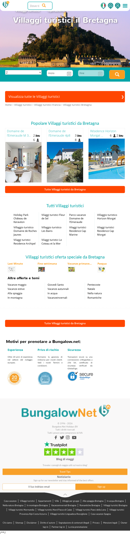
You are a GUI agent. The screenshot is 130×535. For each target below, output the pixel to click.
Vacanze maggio (17, 284)
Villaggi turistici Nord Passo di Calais (55, 509)
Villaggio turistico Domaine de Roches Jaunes (25, 231)
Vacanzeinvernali (57, 297)
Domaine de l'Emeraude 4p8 (59, 133)
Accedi (117, 6)
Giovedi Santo (56, 284)
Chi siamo (7, 522)
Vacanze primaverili (80, 263)
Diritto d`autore (47, 522)
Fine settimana (47, 263)
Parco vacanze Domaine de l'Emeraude (77, 218)
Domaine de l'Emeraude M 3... (19, 133)
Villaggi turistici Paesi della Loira (90, 509)
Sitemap (19, 522)
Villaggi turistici (27, 501)
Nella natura (95, 293)
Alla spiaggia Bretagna (93, 501)
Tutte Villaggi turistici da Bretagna (65, 189)
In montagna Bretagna (37, 505)
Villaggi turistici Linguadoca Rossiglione (68, 514)
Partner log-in (58, 527)
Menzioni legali (110, 522)
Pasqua (102, 263)
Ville (57, 501)
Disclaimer (32, 522)
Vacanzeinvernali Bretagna (63, 505)
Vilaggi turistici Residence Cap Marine (77, 231)
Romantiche (94, 297)
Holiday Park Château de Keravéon (21, 218)
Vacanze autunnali (58, 289)
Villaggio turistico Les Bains (51, 229)
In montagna (15, 297)
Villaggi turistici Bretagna (115, 505)
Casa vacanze (10, 501)
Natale (91, 289)
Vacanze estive (16, 289)
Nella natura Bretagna (13, 505)
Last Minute (15, 263)
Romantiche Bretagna (90, 505)
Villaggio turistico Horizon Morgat (107, 216)
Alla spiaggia (15, 293)
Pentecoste (94, 284)
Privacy (96, 522)
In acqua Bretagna (115, 501)
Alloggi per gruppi (70, 501)
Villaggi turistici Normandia (21, 509)
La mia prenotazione (77, 527)
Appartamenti (44, 501)
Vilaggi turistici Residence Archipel (25, 241)
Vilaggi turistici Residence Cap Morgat (105, 231)
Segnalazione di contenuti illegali (74, 522)
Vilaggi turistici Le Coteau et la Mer (51, 241)
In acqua (52, 293)
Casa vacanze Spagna (101, 514)
